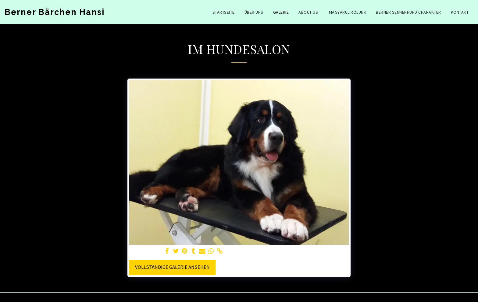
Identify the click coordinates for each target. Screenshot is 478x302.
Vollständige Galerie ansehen (172, 267)
